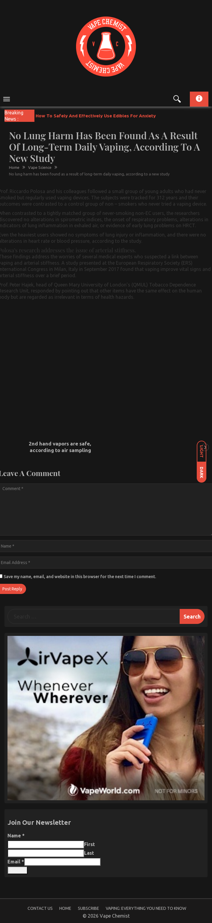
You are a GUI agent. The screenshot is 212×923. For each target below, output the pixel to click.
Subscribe (88, 908)
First (89, 844)
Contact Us (40, 908)
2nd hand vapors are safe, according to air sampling (60, 447)
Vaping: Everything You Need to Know (146, 908)
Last (89, 853)
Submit (17, 870)
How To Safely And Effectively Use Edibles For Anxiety (96, 115)
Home (65, 908)
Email (15, 861)
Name (16, 835)
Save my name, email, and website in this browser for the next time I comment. (80, 576)
